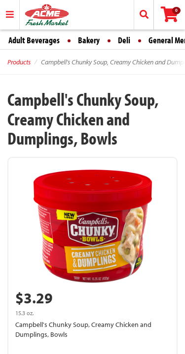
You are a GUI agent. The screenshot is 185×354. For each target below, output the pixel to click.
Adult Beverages (34, 40)
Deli (124, 40)
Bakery (89, 40)
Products (19, 62)
